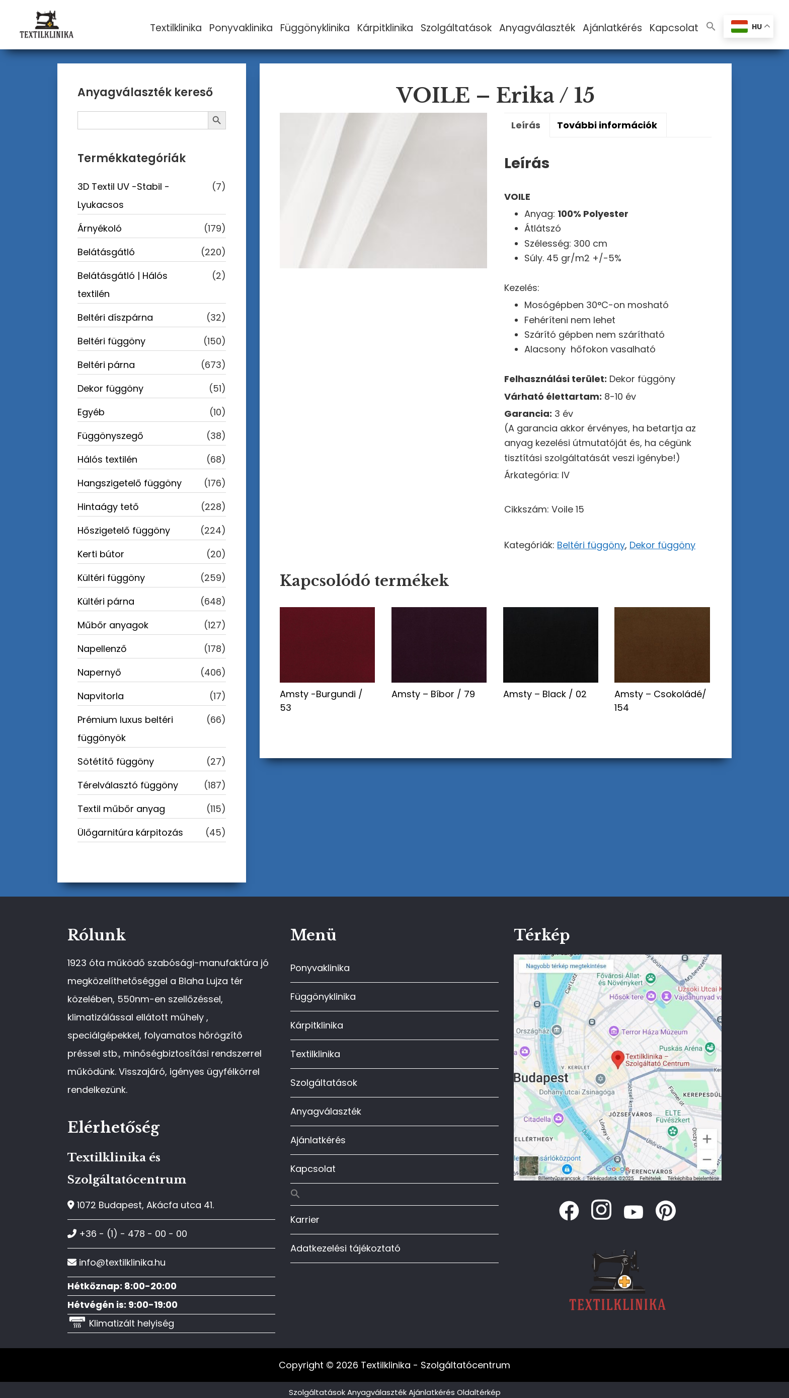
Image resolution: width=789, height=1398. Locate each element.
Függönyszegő (110, 435)
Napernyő (99, 672)
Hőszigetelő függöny (123, 530)
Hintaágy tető (108, 506)
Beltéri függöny (591, 545)
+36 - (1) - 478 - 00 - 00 (127, 1233)
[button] (711, 27)
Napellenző (102, 648)
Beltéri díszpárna (115, 317)
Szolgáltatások (323, 1082)
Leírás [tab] (525, 125)
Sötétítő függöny (115, 761)
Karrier (305, 1219)
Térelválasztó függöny (127, 785)
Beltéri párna (106, 364)
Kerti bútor (100, 554)
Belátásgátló (106, 252)
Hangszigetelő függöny (129, 483)
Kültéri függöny (111, 577)
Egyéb (91, 412)
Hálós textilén (107, 459)
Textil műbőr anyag (121, 808)
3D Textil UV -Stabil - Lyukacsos (123, 195)
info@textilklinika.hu (116, 1262)
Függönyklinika (323, 996)
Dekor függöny (662, 545)
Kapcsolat (313, 1168)
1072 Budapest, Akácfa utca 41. (140, 1205)
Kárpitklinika (316, 1025)
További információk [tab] (607, 125)
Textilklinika (315, 1054)
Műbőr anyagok (112, 625)
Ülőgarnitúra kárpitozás (130, 832)
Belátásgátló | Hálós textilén (122, 284)
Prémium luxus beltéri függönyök (125, 728)
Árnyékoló (99, 228)
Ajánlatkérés (318, 1140)
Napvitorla (100, 696)
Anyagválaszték (325, 1111)
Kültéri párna (105, 601)
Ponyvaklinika (320, 968)
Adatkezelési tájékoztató (345, 1248)
